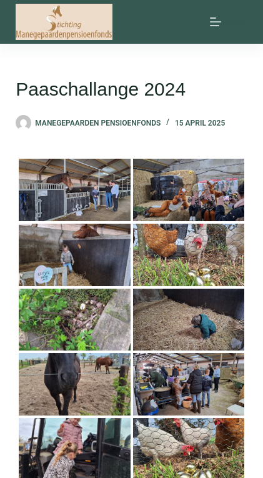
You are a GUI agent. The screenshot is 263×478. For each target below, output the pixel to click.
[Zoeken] (192, 22)
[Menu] (228, 22)
